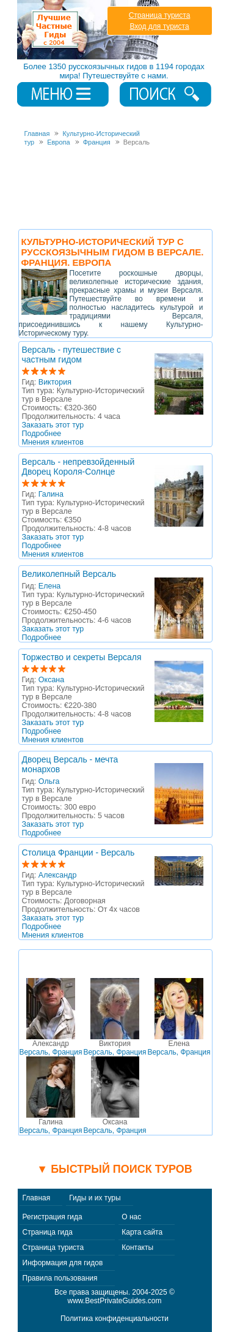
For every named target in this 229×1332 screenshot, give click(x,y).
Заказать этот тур (53, 425)
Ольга (49, 781)
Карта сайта (142, 1232)
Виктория (54, 382)
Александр (57, 875)
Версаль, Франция (50, 1047)
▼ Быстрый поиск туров (114, 1169)
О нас (131, 1217)
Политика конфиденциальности (114, 1318)
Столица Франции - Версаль (78, 852)
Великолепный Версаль (69, 574)
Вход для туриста (159, 26)
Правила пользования (60, 1278)
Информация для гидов (63, 1263)
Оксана (51, 679)
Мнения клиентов (53, 442)
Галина (51, 494)
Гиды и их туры (94, 1198)
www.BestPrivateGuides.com (114, 1300)
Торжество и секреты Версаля (82, 657)
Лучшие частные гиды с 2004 (89, 29)
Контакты (137, 1247)
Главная (37, 1198)
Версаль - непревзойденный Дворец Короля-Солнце (78, 466)
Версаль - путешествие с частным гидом (72, 354)
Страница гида (48, 1232)
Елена (49, 586)
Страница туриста (160, 15)
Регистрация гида (52, 1217)
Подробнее (42, 433)
